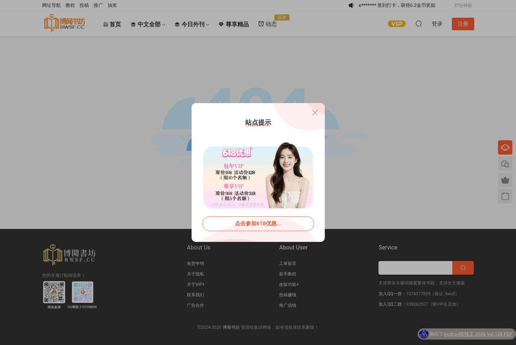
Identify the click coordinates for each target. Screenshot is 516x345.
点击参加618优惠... (258, 223)
